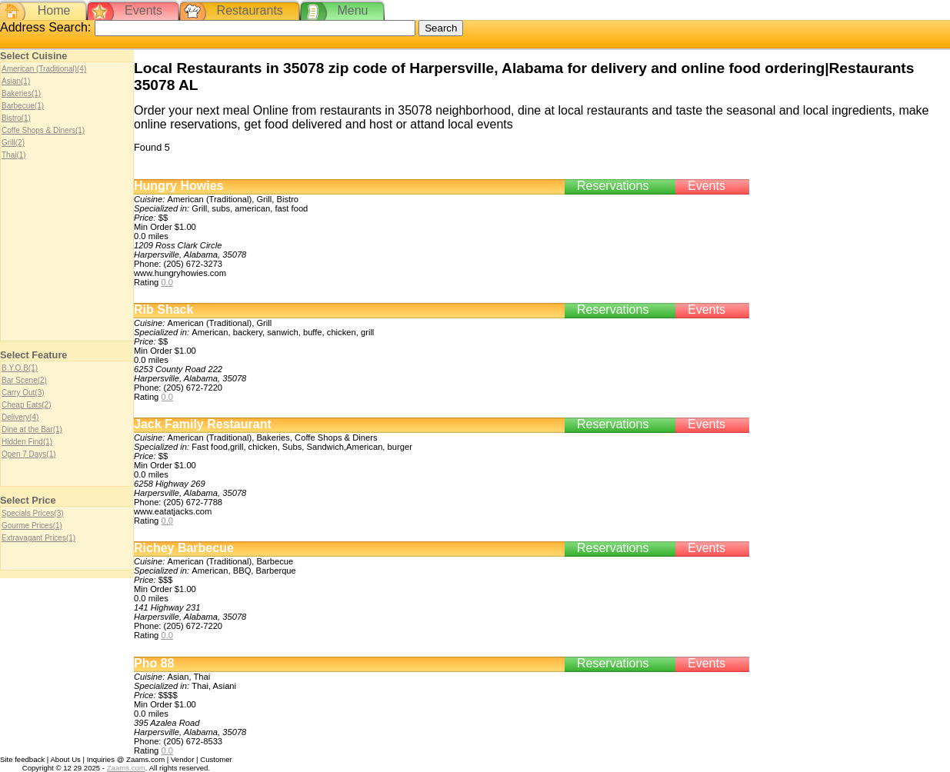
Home (54, 10)
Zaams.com (126, 768)
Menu (352, 10)
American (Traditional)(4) (44, 69)
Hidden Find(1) (27, 442)
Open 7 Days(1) (29, 454)
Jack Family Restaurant (203, 424)
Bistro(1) (16, 118)
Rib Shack (163, 309)
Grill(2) (13, 142)
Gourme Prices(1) (32, 525)
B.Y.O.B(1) (20, 368)
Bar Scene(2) (24, 380)
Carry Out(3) (23, 392)
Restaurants (250, 10)
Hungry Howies (178, 185)
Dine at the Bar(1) (32, 429)
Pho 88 (154, 663)
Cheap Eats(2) (26, 405)
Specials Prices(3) (33, 513)
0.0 (167, 282)
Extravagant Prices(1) (38, 538)
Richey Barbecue (184, 547)
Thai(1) (14, 155)
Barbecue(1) (23, 105)
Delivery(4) (20, 417)
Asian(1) (16, 81)
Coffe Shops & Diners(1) (43, 130)
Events (143, 10)
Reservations (612, 185)
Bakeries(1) (21, 93)
